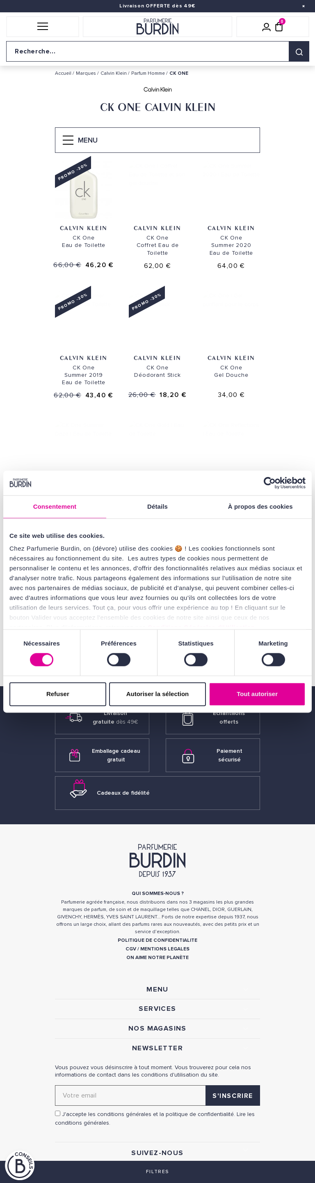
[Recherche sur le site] (157, 51)
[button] (42, 26)
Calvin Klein (83, 228)
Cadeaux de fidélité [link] (123, 792)
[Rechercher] (299, 51)
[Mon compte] (266, 26)
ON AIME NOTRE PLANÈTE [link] (157, 958)
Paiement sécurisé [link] (229, 755)
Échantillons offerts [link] (229, 717)
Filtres (157, 1172)
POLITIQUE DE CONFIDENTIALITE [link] (157, 940)
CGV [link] (131, 949)
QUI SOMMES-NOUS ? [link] (158, 893)
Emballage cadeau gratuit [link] (116, 755)
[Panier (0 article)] (279, 26)
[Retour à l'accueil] (157, 26)
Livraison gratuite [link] (115, 717)
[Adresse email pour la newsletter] (157, 1095)
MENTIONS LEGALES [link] (164, 949)
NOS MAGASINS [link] (157, 1028)
